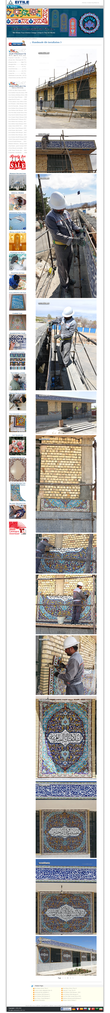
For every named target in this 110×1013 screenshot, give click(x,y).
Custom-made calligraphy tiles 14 (42, 990)
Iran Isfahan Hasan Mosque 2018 (17, 123)
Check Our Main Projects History (17, 90)
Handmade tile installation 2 (41, 992)
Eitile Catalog (41, 1005)
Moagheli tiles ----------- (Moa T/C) (17, 64)
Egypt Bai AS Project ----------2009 (18, 99)
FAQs (73, 1005)
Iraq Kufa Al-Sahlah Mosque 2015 (18, 115)
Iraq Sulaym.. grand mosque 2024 (18, 145)
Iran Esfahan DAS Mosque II (41, 994)
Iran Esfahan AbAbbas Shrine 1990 (18, 95)
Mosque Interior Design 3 (68, 1000)
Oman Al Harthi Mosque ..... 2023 (17, 141)
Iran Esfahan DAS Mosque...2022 (17, 132)
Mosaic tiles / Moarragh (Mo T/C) (17, 60)
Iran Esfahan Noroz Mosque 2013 (18, 108)
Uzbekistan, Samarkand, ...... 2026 (18, 152)
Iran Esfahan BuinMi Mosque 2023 (18, 137)
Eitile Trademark (55, 1005)
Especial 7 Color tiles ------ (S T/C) (18, 57)
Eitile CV (47, 1005)
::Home (83, 2)
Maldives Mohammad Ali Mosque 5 (71, 998)
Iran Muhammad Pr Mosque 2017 (17, 119)
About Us (28, 1005)
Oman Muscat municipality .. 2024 (18, 148)
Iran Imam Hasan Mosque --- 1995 (18, 97)
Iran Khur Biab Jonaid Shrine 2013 (18, 112)
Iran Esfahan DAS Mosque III (69, 994)
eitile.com (22, 1010)
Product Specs (64, 1005)
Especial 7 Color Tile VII (68, 990)
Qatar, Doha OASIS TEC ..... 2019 (18, 126)
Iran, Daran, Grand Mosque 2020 (17, 128)
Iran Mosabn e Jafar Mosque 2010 (18, 103)
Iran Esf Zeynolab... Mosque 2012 (18, 106)
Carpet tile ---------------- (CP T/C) (17, 73)
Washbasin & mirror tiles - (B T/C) (17, 75)
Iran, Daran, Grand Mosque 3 (41, 998)
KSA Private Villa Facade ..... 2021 (18, 130)
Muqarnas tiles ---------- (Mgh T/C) (17, 62)
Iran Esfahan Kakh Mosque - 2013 (18, 110)
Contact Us (34, 1005)
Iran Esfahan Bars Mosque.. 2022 (17, 134)
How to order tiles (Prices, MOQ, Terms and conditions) (22, 38)
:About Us (96, 2)
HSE (69, 1005)
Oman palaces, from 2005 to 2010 (18, 101)
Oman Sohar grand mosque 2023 (17, 139)
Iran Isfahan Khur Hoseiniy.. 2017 (17, 121)
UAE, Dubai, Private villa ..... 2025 (18, 150)
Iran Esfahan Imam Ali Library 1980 (18, 92)
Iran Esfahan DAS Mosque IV (41, 996)
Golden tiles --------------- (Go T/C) (17, 71)
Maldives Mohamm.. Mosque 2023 (18, 143)
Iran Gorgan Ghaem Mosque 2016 (18, 117)
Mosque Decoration (39, 1000)
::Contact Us (89, 2)
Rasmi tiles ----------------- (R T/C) (17, 66)
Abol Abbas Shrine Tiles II (40, 988)
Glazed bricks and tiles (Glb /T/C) (17, 77)
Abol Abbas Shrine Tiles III (69, 988)
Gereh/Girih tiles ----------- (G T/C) (17, 68)
